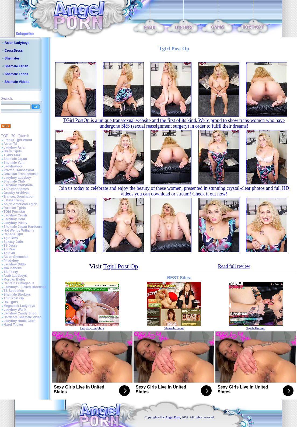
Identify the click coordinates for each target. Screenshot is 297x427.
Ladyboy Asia (14, 147)
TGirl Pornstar (14, 212)
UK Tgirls (11, 302)
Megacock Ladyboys (19, 306)
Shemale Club (14, 181)
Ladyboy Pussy (15, 223)
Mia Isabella (13, 268)
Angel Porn (172, 417)
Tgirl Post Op (14, 298)
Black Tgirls (13, 151)
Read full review (234, 266)
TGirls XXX (12, 155)
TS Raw (9, 249)
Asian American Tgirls (20, 204)
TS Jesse (11, 245)
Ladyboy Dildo (15, 264)
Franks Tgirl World (18, 140)
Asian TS (10, 144)
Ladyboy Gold (14, 219)
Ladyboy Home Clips (20, 321)
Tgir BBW (11, 238)
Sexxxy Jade (13, 242)
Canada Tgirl (13, 234)
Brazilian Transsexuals (21, 174)
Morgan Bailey (15, 279)
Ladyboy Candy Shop (20, 313)
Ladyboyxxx (13, 166)
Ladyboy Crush (15, 215)
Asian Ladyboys (17, 43)
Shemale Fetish (16, 66)
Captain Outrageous (19, 283)
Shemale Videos (17, 82)
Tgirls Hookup (255, 328)
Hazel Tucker (13, 325)
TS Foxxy (11, 272)
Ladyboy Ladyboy (17, 178)
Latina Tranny (14, 200)
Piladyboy (11, 260)
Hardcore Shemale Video (22, 317)
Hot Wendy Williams (19, 230)
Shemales (12, 58)
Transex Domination (19, 196)
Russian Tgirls (15, 208)
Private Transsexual (19, 170)
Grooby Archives (16, 193)
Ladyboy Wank (15, 310)
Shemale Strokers (17, 294)
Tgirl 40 (9, 253)
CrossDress (14, 50)
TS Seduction (14, 291)
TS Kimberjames (16, 189)
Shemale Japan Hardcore (23, 227)
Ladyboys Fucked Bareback (25, 287)
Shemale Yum (14, 162)
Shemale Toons (16, 74)
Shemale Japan (15, 159)
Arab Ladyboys (15, 276)
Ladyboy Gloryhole (18, 185)
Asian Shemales (16, 257)
